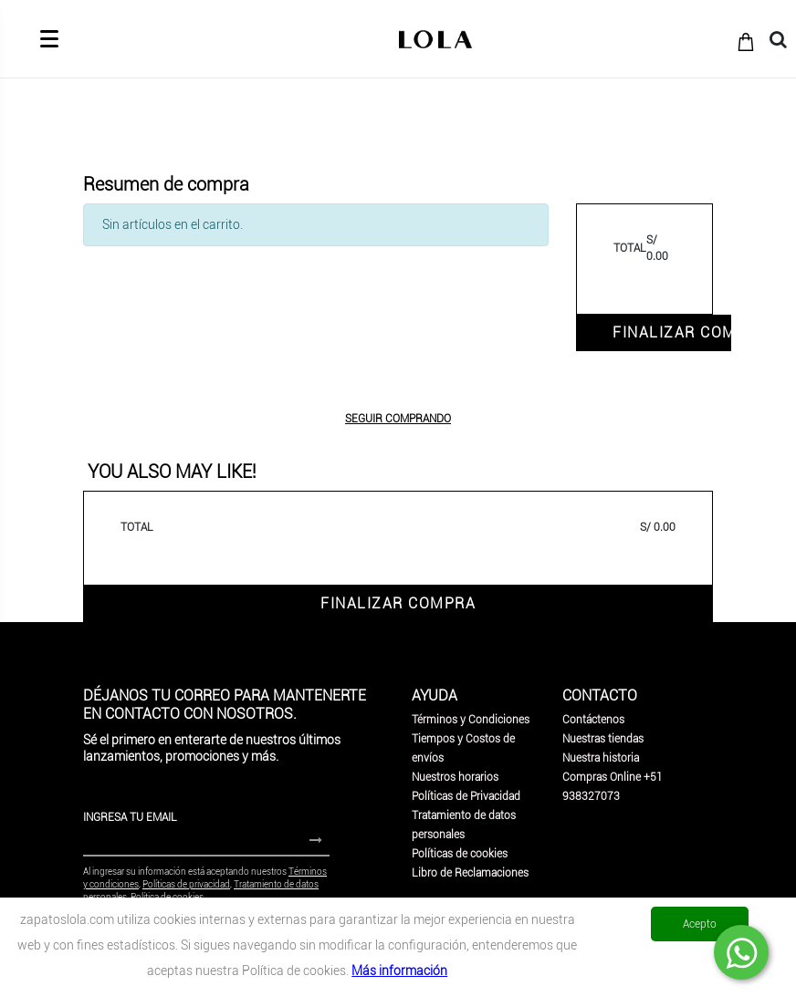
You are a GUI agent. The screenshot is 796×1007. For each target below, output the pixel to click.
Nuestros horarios (455, 777)
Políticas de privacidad (186, 884)
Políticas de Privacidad (466, 796)
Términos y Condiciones (470, 719)
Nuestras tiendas (603, 738)
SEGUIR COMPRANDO (398, 418)
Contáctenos (593, 719)
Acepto (700, 924)
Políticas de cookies (460, 853)
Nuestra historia (600, 758)
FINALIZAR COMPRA (672, 332)
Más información (399, 970)
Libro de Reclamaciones (470, 873)
